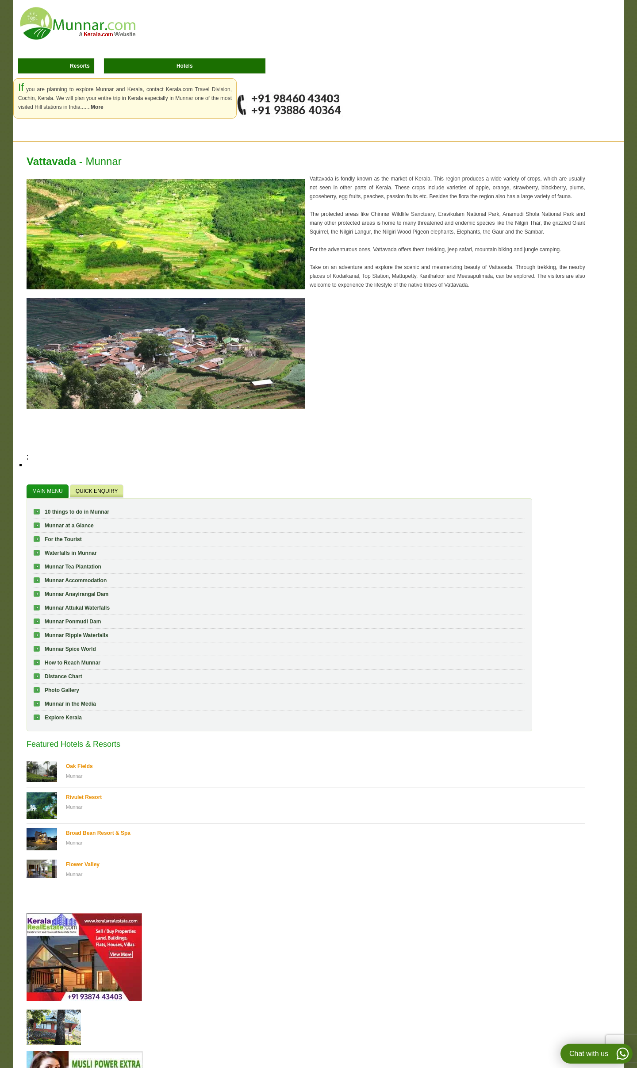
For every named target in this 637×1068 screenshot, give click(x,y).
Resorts (80, 66)
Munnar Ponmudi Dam (73, 622)
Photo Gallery (62, 690)
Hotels (185, 66)
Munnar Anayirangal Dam (76, 594)
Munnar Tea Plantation (73, 567)
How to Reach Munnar (72, 663)
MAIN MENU (47, 491)
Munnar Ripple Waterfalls (76, 635)
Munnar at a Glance (69, 525)
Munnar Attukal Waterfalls (77, 608)
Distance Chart (63, 676)
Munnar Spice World (70, 649)
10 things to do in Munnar (77, 512)
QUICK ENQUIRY (97, 491)
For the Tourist (63, 539)
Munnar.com (78, 23)
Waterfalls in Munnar (71, 553)
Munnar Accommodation (76, 580)
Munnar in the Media (70, 704)
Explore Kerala (63, 718)
